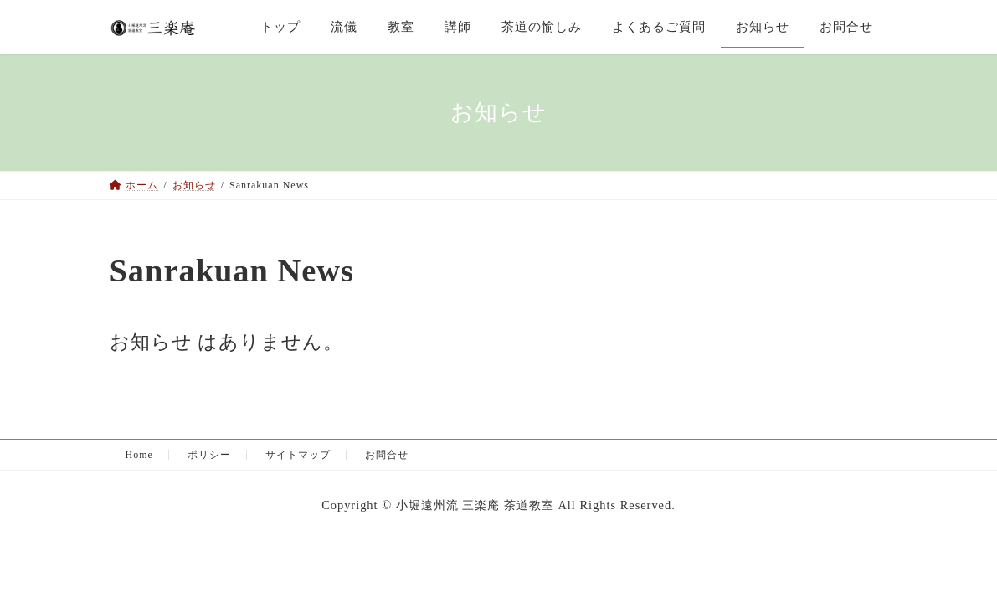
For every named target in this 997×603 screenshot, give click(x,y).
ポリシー (209, 455)
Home (139, 455)
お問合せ (387, 455)
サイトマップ (298, 455)
